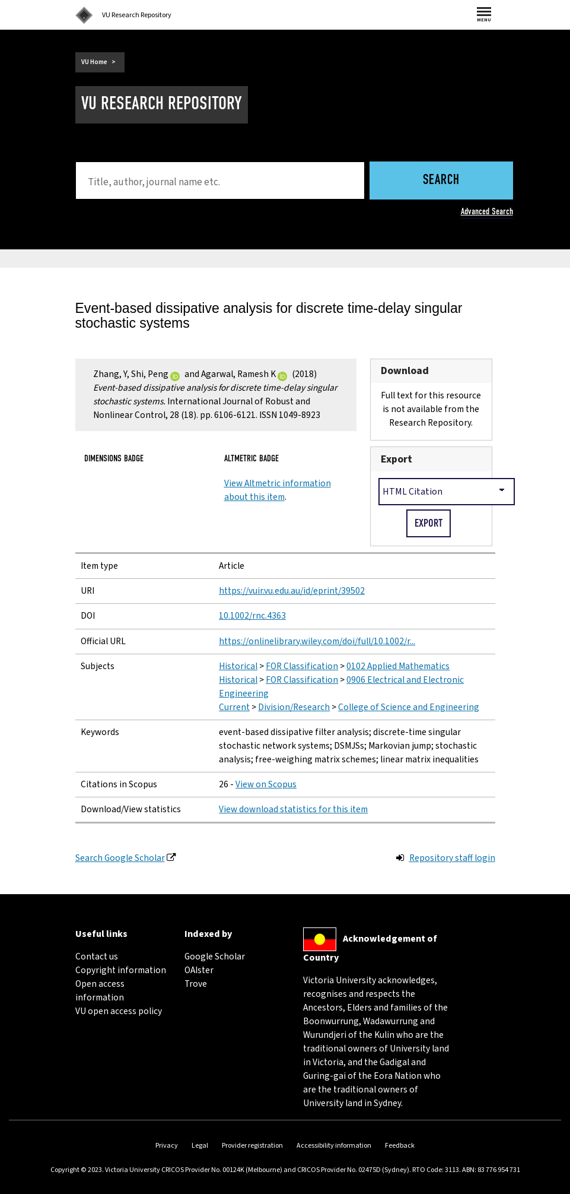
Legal (200, 1146)
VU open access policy (118, 1011)
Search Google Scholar (120, 857)
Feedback (400, 1146)
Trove (195, 983)
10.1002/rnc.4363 (252, 615)
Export (396, 459)
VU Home (94, 62)
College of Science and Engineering (408, 707)
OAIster (199, 970)
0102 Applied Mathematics (398, 666)
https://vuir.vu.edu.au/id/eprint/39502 (292, 590)
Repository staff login (452, 857)
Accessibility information (334, 1146)
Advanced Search (487, 211)
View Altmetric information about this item (277, 490)
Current (234, 707)
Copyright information (120, 970)
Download (405, 370)
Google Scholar (214, 956)
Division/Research (294, 707)
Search (441, 181)
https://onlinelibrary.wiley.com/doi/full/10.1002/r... (317, 641)
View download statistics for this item (293, 809)
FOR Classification (302, 666)
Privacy (166, 1146)
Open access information (100, 990)
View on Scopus (266, 784)
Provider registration (252, 1146)
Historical (238, 666)
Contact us (96, 956)
